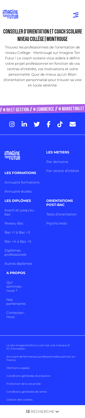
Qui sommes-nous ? (14, 286)
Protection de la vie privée (23, 383)
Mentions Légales (18, 368)
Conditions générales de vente (26, 391)
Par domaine (57, 162)
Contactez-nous (15, 315)
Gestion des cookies (19, 399)
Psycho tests (56, 223)
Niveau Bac (14, 223)
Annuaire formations (22, 182)
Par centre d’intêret (62, 171)
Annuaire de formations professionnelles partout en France (40, 358)
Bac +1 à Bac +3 (17, 232)
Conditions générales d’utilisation (28, 375)
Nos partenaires (16, 301)
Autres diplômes (18, 263)
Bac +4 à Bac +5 (18, 241)
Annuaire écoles (18, 191)
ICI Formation (15, 348)
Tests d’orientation (61, 214)
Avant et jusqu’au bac (19, 212)
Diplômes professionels (15, 252)
